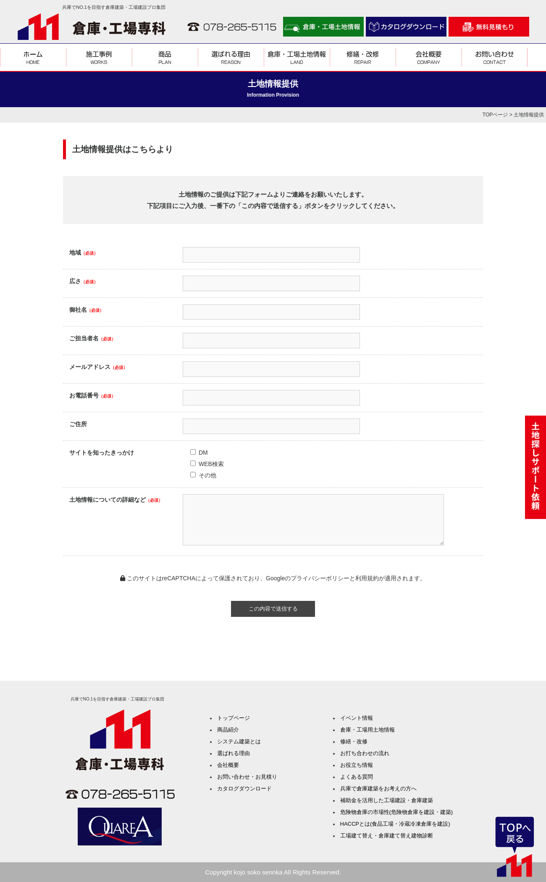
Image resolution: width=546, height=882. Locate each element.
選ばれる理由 (233, 753)
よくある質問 (356, 777)
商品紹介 (228, 730)
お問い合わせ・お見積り (247, 777)
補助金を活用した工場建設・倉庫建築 (386, 800)
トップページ (233, 718)
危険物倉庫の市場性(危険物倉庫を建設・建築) (396, 812)
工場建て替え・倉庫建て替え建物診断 (386, 835)
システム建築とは (239, 741)
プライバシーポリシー (320, 578)
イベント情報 (356, 718)
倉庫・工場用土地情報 (367, 730)
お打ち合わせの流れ (364, 753)
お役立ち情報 (356, 765)
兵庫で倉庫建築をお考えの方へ (378, 788)
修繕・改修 (354, 741)
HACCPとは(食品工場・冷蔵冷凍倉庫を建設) (395, 824)
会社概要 (228, 765)
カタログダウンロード (244, 788)
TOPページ (495, 115)
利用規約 (367, 578)
